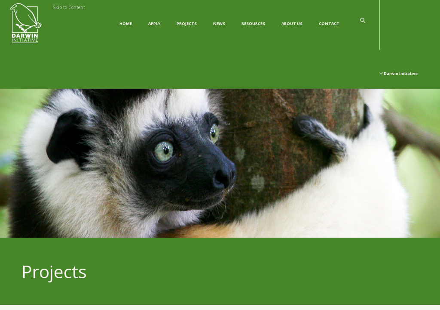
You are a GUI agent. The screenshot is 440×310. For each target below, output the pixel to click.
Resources (253, 23)
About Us (291, 23)
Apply (154, 23)
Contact (329, 23)
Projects (187, 23)
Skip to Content (69, 7)
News (219, 23)
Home (125, 23)
